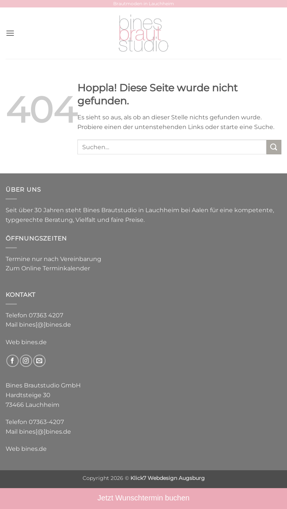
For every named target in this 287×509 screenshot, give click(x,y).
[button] (10, 33)
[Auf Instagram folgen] (26, 361)
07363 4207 (46, 315)
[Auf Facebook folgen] (12, 361)
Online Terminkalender (55, 268)
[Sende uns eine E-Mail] (39, 361)
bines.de (34, 342)
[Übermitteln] (273, 147)
